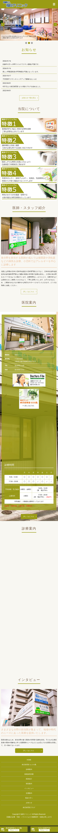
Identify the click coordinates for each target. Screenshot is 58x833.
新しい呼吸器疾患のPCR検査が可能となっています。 (21, 72)
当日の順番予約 (44, 828)
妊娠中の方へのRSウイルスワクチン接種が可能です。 (21, 64)
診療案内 (29, 769)
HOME (29, 760)
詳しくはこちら (28, 291)
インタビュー (29, 788)
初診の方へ (29, 798)
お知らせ (29, 803)
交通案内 (29, 793)
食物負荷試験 (29, 774)
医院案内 (29, 784)
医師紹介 (29, 779)
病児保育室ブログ (29, 807)
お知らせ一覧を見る (29, 98)
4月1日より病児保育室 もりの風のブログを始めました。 (22, 86)
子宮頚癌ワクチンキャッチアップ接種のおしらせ (20, 79)
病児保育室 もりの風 (29, 764)
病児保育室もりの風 (14, 828)
